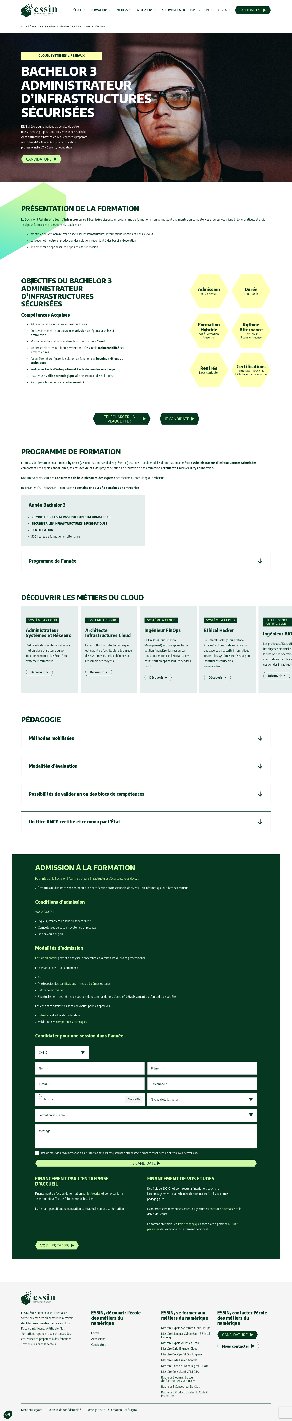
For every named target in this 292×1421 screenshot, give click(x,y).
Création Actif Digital (124, 1409)
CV (40, 1095)
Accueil (25, 26)
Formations (38, 26)
